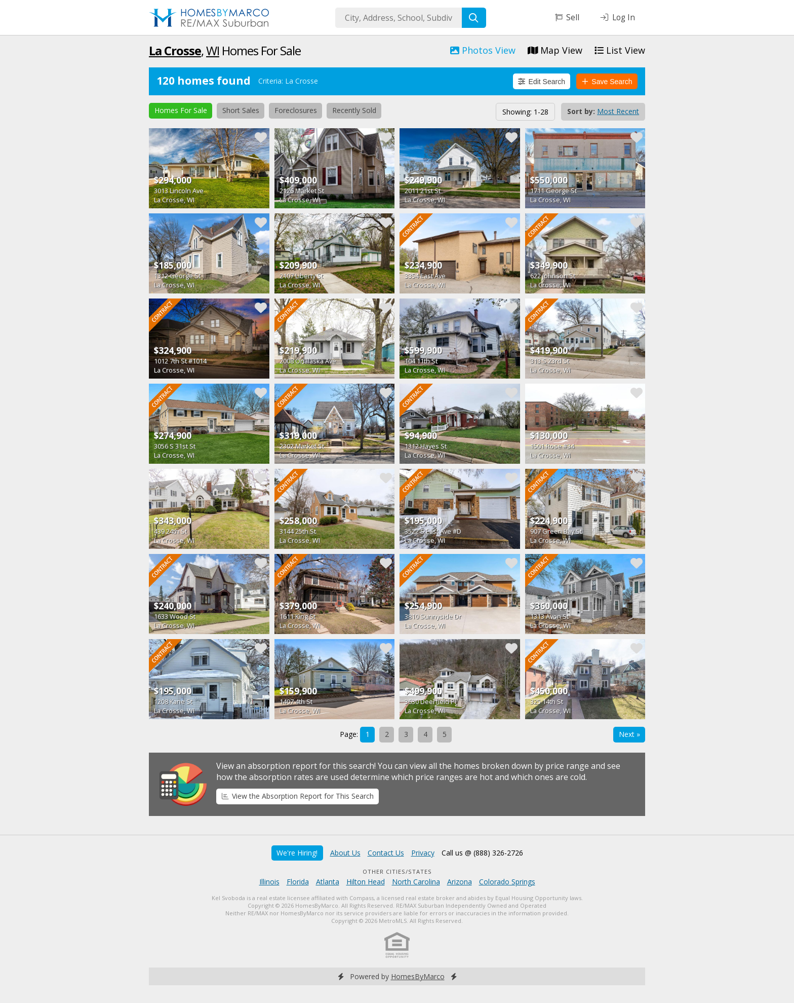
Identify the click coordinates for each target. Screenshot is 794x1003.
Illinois (269, 881)
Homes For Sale (180, 110)
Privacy (422, 853)
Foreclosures (295, 110)
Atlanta (327, 881)
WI (212, 50)
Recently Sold (354, 110)
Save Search (607, 82)
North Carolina (416, 881)
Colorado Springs (507, 881)
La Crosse (175, 50)
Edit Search (541, 82)
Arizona (459, 881)
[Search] (474, 18)
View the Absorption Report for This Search (298, 796)
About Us (345, 853)
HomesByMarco (418, 976)
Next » (629, 734)
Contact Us (386, 853)
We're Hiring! (296, 853)
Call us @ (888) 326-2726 (482, 853)
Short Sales (240, 110)
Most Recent (618, 111)
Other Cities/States (397, 871)
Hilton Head (365, 881)
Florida (298, 881)
